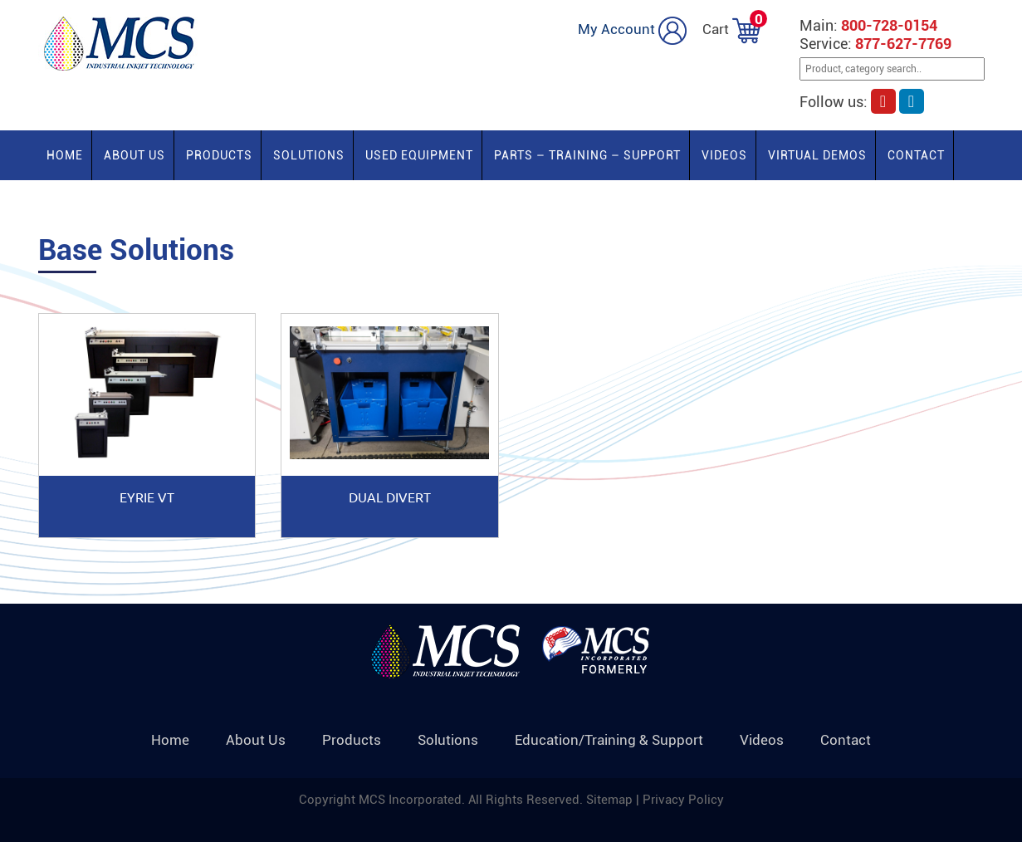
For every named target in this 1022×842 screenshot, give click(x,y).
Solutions (309, 155)
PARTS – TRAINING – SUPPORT (587, 155)
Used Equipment (419, 155)
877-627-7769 (903, 43)
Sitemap (611, 799)
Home (64, 155)
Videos (724, 155)
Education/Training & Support (609, 740)
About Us (134, 155)
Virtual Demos (817, 155)
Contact (916, 155)
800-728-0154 (889, 25)
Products (219, 155)
